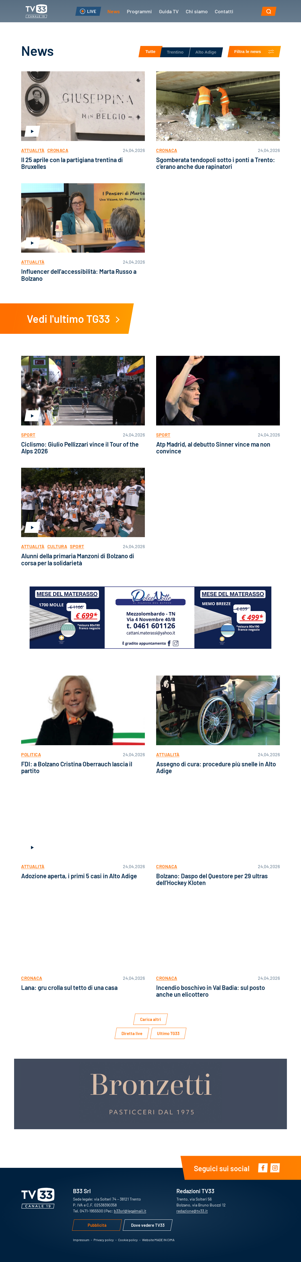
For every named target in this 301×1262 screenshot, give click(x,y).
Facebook (263, 1168)
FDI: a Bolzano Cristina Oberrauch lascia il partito (76, 767)
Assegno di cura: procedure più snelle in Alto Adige (216, 767)
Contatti (224, 11)
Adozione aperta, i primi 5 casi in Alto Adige (79, 876)
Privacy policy (104, 1239)
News (113, 11)
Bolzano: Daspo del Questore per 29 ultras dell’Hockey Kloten (212, 879)
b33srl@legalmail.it (130, 1210)
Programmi (139, 11)
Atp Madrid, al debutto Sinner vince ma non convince (213, 447)
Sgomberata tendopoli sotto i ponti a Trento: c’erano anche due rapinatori (215, 162)
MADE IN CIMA (164, 1239)
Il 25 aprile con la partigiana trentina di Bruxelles (72, 162)
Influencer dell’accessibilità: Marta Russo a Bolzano (78, 274)
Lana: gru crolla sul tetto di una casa (69, 987)
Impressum (81, 1239)
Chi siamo (197, 11)
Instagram (275, 1168)
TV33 (36, 11)
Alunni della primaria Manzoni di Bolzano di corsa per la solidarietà (77, 558)
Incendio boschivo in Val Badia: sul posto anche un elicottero (210, 990)
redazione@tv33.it (192, 1210)
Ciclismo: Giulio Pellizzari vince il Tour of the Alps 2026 (80, 447)
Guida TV (169, 11)
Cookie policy (128, 1239)
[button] (268, 11)
